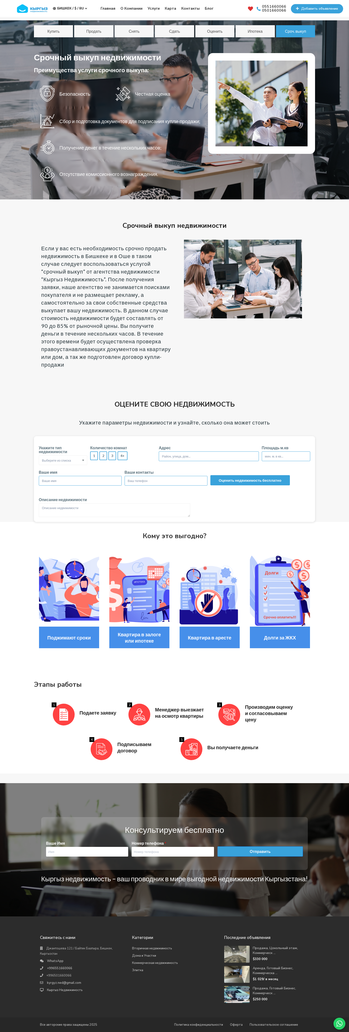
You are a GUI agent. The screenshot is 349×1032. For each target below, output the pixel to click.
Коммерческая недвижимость (155, 963)
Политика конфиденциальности (198, 1025)
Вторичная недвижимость (152, 948)
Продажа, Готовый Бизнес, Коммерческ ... (274, 990)
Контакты (190, 8)
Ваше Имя (55, 843)
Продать (94, 31)
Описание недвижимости (63, 500)
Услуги (154, 8)
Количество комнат (108, 448)
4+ (122, 456)
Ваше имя (48, 472)
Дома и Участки (144, 955)
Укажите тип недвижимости (53, 450)
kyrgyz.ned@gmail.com (64, 983)
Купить (53, 31)
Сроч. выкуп (295, 31)
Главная (108, 8)
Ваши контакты (139, 472)
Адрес (165, 448)
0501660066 (274, 11)
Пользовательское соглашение (274, 1025)
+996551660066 (59, 968)
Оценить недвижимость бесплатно (250, 480)
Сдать (174, 31)
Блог (209, 8)
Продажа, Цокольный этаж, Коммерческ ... (275, 950)
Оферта (236, 1025)
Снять (134, 31)
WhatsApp (55, 961)
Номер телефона (149, 843)
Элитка (137, 970)
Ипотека (255, 31)
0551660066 (274, 7)
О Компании (131, 8)
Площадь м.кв (275, 448)
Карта (170, 8)
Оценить (215, 31)
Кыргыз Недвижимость (65, 990)
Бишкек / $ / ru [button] (70, 8)
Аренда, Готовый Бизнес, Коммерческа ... (273, 970)
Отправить (260, 851)
